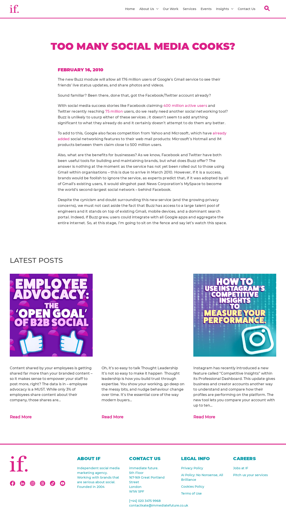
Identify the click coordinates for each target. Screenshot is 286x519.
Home (130, 9)
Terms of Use (191, 493)
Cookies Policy (192, 487)
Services (189, 9)
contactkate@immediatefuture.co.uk (150, 505)
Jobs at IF (240, 468)
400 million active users (185, 106)
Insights (224, 9)
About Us (148, 9)
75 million (114, 111)
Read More (21, 417)
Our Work (170, 9)
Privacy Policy (192, 468)
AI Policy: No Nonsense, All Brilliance (202, 477)
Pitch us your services (250, 475)
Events (206, 9)
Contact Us (246, 9)
